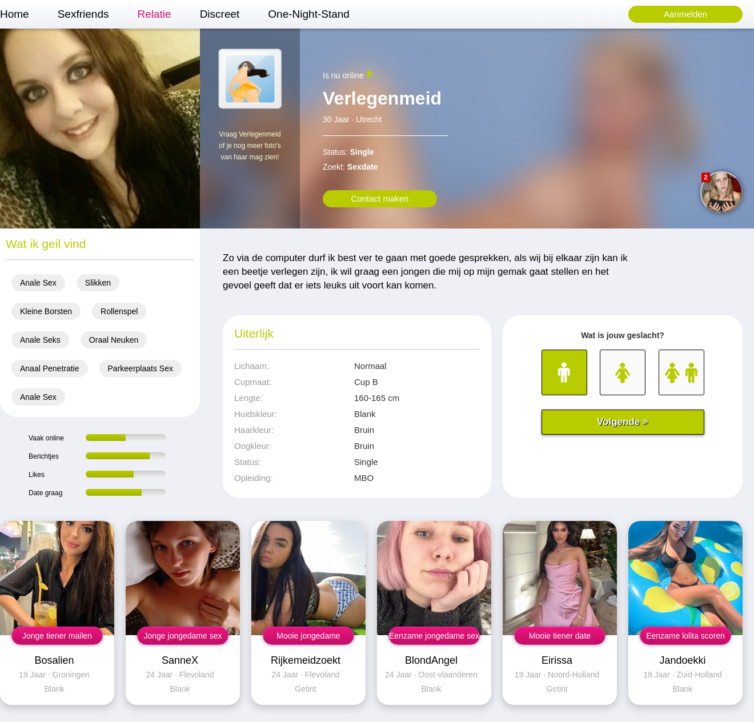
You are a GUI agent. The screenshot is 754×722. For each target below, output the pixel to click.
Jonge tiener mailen (57, 635)
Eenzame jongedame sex (434, 635)
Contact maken (380, 198)
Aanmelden (685, 14)
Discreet (220, 14)
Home (14, 14)
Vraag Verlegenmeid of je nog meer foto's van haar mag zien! (249, 145)
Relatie (154, 14)
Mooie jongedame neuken (308, 638)
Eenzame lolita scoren (685, 635)
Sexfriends (83, 14)
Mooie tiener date (560, 635)
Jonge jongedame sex (183, 635)
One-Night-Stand (309, 14)
